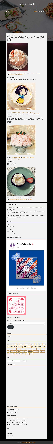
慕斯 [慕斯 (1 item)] (11, 351)
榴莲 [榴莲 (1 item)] (18, 351)
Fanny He (38, 73)
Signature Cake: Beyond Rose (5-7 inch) (25, 39)
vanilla (18, 74)
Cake (19, 73)
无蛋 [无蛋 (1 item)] (14, 351)
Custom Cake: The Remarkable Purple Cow (20, 419)
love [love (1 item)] (21, 346)
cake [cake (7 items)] (18, 344)
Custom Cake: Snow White (21, 79)
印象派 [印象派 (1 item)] (34, 349)
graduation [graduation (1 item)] (12, 346)
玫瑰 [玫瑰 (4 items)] (34, 351)
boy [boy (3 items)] (14, 344)
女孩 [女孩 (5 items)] (38, 349)
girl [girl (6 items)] (8, 346)
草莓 (29, 199)
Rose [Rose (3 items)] (44, 346)
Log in (8, 431)
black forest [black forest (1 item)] (10, 344)
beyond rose (12, 74)
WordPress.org (10, 437)
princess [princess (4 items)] (40, 346)
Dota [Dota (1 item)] (36, 344)
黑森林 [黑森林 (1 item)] (31, 354)
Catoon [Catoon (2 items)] (22, 344)
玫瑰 (21, 74)
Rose (13, 159)
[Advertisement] (26, 23)
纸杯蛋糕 (23, 199)
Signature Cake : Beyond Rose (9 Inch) (25, 120)
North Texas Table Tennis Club (13, 409)
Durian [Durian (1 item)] (40, 344)
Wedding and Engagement (12, 233)
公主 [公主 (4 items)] (27, 349)
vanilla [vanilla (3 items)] (18, 349)
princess (23, 113)
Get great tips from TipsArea (12, 412)
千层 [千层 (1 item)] (31, 349)
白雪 (36, 113)
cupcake (11, 199)
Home (35, 11)
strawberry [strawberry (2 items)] (10, 349)
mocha (14, 199)
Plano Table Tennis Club (11, 411)
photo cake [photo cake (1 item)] (34, 346)
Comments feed (10, 435)
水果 (20, 199)
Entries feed (9, 433)
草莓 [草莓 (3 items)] (16, 354)
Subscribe (10, 327)
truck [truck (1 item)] (14, 349)
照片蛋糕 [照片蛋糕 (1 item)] (30, 351)
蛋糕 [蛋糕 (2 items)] (20, 354)
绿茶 (17, 159)
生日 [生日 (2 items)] (38, 351)
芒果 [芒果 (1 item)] (10, 354)
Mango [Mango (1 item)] (25, 346)
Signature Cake (23, 73)
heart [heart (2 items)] (17, 346)
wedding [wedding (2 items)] (23, 349)
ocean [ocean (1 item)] (29, 346)
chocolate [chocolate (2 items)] (27, 344)
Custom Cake (17, 112)
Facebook (9, 333)
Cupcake (11, 164)
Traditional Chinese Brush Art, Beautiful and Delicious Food (26, 5)
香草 (23, 74)
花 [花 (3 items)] (13, 354)
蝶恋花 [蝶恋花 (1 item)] (23, 354)
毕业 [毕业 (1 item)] (21, 351)
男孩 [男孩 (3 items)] (41, 351)
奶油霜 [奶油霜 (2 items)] (42, 349)
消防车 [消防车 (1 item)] (25, 351)
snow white (27, 113)
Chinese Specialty (10, 226)
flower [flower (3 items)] (44, 344)
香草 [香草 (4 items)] (27, 354)
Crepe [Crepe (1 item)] (32, 344)
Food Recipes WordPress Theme (29, 442)
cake (16, 74)
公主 (34, 113)
